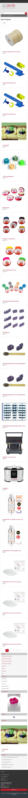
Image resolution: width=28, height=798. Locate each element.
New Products (10, 15)
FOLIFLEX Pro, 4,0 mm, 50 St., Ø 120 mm (12, 581)
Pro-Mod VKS (6, 145)
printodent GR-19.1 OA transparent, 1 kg (12, 550)
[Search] (13, 13)
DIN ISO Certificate (5, 688)
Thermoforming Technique (6, 661)
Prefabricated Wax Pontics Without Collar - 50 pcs (14, 426)
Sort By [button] (4, 22)
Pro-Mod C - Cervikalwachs (9, 238)
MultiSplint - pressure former (9, 457)
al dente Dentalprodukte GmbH (13, 793)
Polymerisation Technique (6, 658)
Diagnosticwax (6, 207)
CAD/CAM (4, 666)
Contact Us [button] (14, 789)
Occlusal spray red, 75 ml (6, 762)
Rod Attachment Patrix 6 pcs (9, 114)
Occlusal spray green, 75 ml (7, 759)
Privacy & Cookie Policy (5, 774)
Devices (3, 668)
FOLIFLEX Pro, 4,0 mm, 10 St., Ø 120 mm (12, 613)
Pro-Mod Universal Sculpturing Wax (11, 301)
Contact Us (4, 683)
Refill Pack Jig (6, 332)
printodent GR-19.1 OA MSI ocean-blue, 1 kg (13, 519)
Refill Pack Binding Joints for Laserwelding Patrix (14, 394)
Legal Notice (4, 678)
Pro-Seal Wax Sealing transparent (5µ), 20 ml (10, 757)
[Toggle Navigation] (2, 1)
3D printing (4, 671)
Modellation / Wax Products (7, 656)
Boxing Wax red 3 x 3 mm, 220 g (7, 764)
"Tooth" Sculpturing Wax (8, 176)
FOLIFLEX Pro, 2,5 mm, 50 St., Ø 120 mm (12, 644)
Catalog (5, 15)
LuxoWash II (5, 488)
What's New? (4, 720)
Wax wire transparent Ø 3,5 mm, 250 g (11, 51)
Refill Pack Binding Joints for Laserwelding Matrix (14, 363)
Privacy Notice (4, 681)
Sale (2, 673)
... (22, 650)
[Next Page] (25, 650)
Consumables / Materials (6, 663)
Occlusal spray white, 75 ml (7, 767)
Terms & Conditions (4, 776)
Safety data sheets (5, 686)
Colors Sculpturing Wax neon (9, 270)
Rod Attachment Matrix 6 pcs (9, 83)
